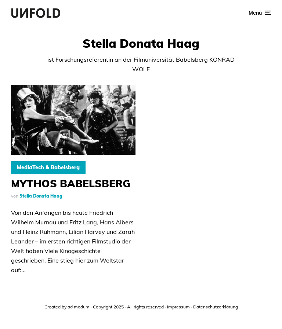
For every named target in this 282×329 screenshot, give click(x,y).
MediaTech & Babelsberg (48, 167)
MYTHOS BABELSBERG (70, 183)
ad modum (79, 307)
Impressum (178, 307)
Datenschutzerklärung (215, 307)
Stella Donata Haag (40, 196)
